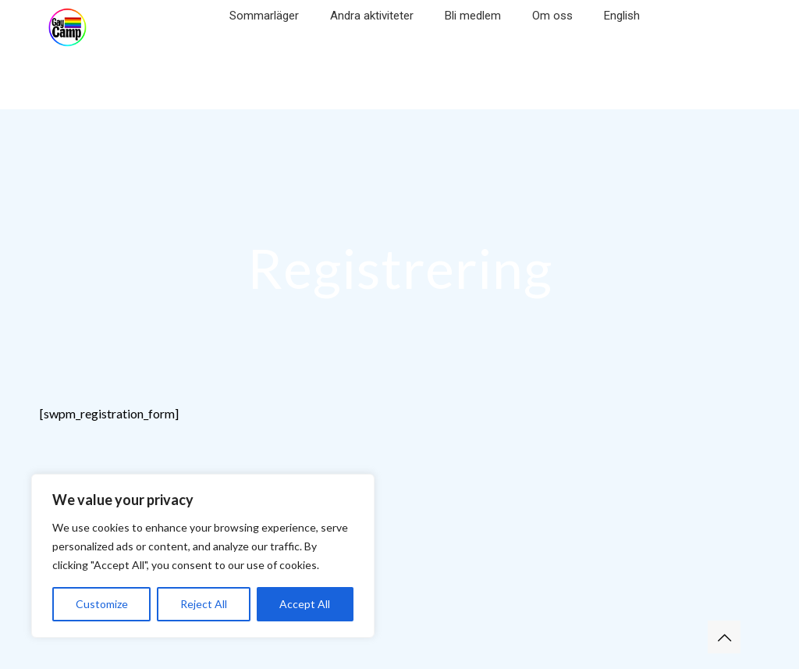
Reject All (203, 603)
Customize (102, 603)
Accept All (304, 603)
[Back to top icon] (724, 637)
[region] (203, 556)
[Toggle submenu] (264, 39)
